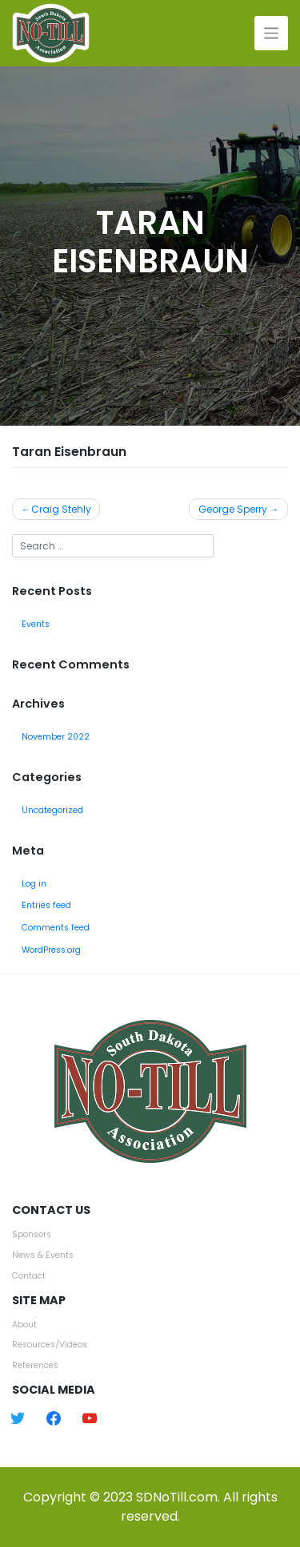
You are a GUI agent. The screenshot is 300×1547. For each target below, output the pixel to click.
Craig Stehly (61, 509)
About (24, 1325)
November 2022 (56, 737)
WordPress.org (51, 950)
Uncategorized (52, 810)
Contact (29, 1276)
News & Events (43, 1255)
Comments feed (56, 928)
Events (36, 624)
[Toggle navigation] (271, 33)
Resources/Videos (49, 1345)
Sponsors (31, 1234)
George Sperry (232, 509)
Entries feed (46, 905)
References (35, 1365)
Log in (34, 884)
